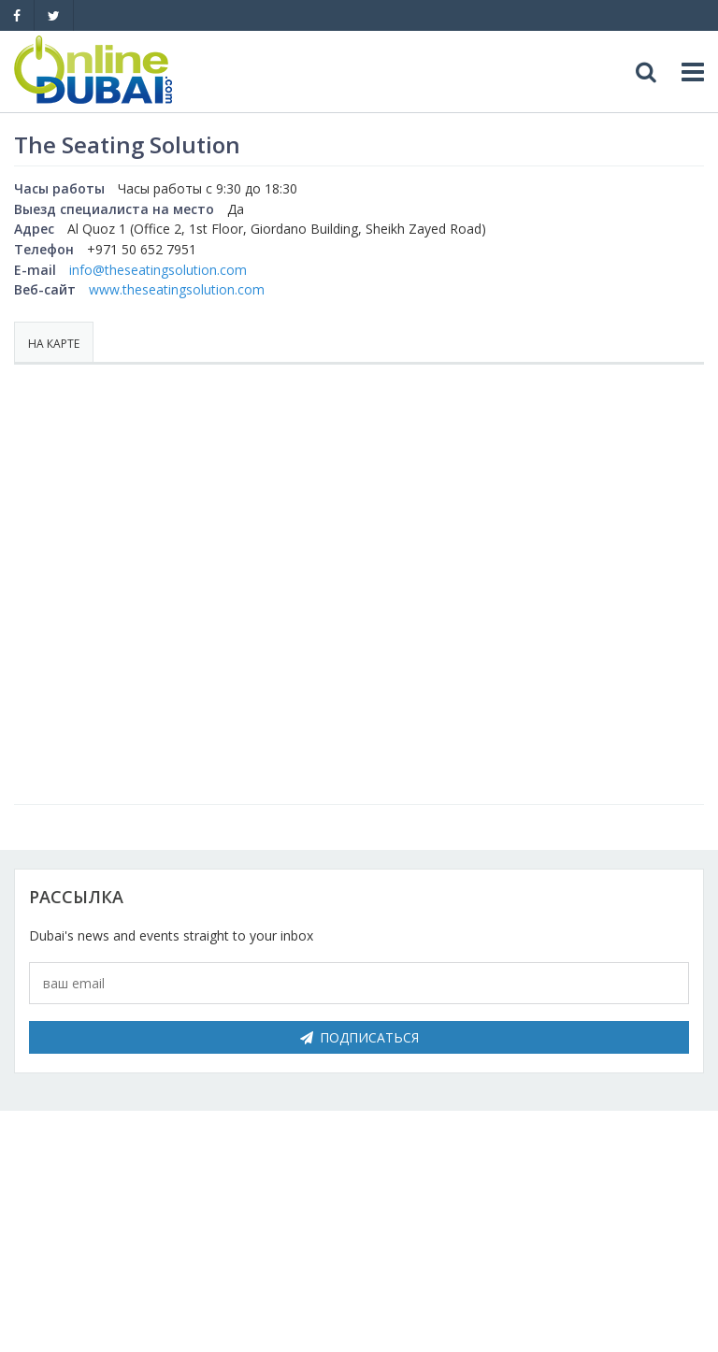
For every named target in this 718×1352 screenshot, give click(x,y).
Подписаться (359, 1037)
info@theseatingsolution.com (158, 270)
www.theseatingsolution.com (177, 289)
